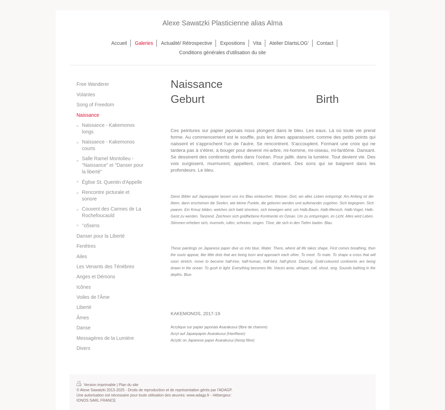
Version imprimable (96, 385)
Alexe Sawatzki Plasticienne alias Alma (222, 23)
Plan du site (128, 385)
